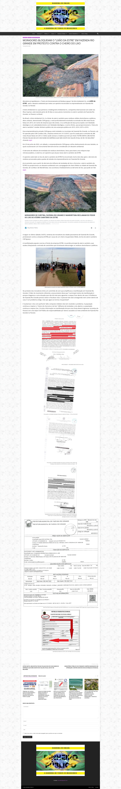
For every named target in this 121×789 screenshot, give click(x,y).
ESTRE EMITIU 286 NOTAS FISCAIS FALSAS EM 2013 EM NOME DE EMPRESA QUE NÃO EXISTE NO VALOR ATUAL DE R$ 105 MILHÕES (41, 667)
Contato (96, 787)
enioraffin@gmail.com (62, 780)
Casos (53, 33)
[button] (97, 33)
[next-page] (97, 676)
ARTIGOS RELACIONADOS (30, 676)
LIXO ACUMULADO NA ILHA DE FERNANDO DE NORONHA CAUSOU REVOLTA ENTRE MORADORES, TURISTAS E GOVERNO (91, 695)
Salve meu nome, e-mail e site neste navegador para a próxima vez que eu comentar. (43, 733)
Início (33, 33)
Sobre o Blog (84, 33)
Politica (46, 33)
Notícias (39, 33)
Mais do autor (42, 676)
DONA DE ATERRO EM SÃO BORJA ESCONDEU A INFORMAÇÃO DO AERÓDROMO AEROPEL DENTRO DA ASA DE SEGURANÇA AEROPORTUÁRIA (44, 695)
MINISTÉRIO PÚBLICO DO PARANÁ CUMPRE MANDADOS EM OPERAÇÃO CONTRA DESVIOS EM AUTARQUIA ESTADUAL (81, 667)
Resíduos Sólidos (62, 33)
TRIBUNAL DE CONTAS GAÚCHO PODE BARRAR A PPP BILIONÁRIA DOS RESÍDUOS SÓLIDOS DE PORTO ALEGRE (29, 694)
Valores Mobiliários (74, 33)
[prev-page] (96, 676)
